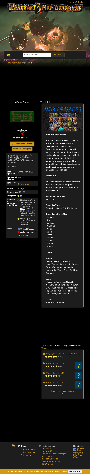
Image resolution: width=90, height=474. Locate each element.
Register (80, 2)
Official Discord (26, 229)
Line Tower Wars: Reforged (53, 454)
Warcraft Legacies (49, 459)
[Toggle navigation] (81, 55)
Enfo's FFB (46, 449)
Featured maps (13, 62)
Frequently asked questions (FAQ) (78, 455)
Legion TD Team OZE (50, 461)
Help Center (78, 446)
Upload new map (28, 452)
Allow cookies (75, 471)
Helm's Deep (47, 464)
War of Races (47, 456)
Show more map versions (62, 392)
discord (26, 211)
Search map (57, 55)
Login (70, 2)
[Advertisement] (47, 82)
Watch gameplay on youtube (27, 233)
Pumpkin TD (46, 451)
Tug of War (24, 184)
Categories (26, 455)
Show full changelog (22, 149)
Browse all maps (28, 449)
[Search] (37, 55)
